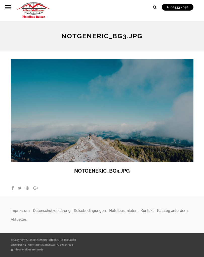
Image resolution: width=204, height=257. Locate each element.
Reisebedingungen (90, 210)
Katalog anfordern (172, 210)
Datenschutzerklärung (51, 210)
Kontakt (147, 210)
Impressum (20, 210)
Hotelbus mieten (123, 210)
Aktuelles (19, 219)
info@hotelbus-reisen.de (27, 249)
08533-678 (65, 244)
